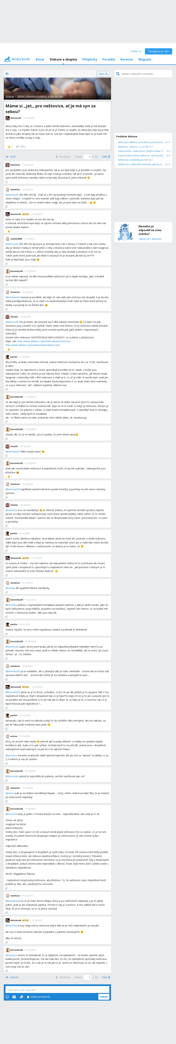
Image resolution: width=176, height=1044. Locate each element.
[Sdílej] (20, 147)
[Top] (12, 977)
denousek (13, 194)
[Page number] (87, 156)
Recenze (126, 59)
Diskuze (10, 96)
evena (11, 793)
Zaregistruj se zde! (158, 51)
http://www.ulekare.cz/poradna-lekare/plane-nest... (33, 345)
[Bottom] (10, 157)
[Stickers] (21, 997)
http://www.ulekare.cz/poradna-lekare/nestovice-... (45, 341)
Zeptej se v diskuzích (150, 239)
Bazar (40, 59)
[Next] (105, 157)
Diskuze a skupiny (63, 59)
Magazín (144, 59)
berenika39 (14, 297)
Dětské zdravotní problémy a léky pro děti (40, 96)
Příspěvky (89, 59)
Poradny (108, 59)
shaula (11, 588)
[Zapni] (102, 74)
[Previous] (62, 157)
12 (96, 156)
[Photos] (14, 997)
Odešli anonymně (38, 996)
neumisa (12, 510)
